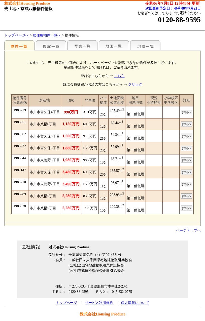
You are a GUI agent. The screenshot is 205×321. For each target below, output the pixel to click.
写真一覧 (82, 45)
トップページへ (16, 35)
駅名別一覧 (19, 45)
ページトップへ (188, 230)
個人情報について (135, 303)
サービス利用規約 (99, 303)
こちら (119, 76)
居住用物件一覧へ (47, 35)
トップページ (66, 303)
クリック (135, 84)
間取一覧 (51, 45)
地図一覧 (114, 45)
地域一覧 (145, 45)
